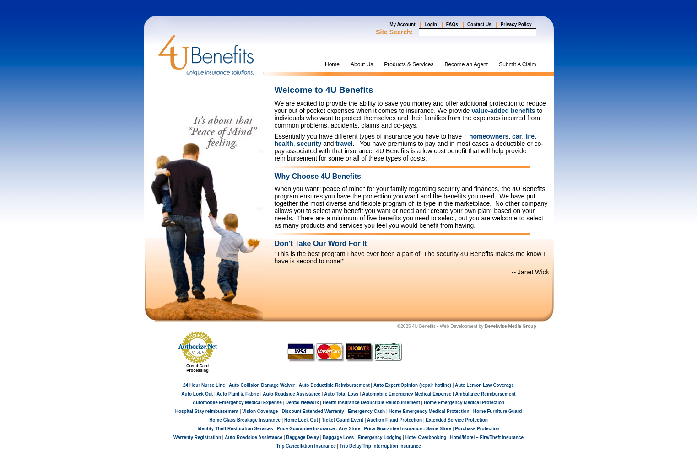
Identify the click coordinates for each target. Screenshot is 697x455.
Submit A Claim (517, 64)
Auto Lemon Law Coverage (484, 385)
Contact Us (479, 24)
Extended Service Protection (457, 420)
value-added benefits (503, 110)
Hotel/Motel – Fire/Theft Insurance (487, 437)
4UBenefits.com (206, 56)
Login (431, 24)
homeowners (488, 136)
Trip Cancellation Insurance (306, 446)
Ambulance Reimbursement (485, 393)
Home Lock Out (301, 420)
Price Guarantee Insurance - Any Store (318, 428)
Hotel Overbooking (425, 437)
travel (343, 143)
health (284, 143)
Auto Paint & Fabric (237, 393)
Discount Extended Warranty (313, 411)
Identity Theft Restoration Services (235, 428)
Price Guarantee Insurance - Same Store (407, 428)
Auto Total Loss (341, 393)
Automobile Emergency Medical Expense (406, 393)
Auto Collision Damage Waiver (262, 385)
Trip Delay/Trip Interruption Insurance (380, 446)
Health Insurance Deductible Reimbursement (371, 402)
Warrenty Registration (197, 437)
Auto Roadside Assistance (291, 393)
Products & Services (408, 64)
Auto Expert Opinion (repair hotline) (412, 385)
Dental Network (302, 402)
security (309, 143)
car (517, 136)
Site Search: (394, 32)
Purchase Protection (477, 428)
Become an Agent (466, 64)
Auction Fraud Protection (394, 420)
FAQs (452, 24)
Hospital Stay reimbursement (206, 411)
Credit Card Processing (197, 368)
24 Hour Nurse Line (204, 385)
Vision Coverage (260, 411)
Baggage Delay (302, 437)
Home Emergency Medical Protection (464, 402)
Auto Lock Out (197, 393)
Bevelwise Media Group (510, 326)
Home (332, 64)
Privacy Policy (516, 24)
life (530, 136)
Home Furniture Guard (497, 411)
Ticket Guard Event (342, 420)
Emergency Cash (366, 411)
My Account (402, 24)
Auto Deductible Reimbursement (334, 385)
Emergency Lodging (380, 437)
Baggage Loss (338, 437)
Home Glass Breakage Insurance (245, 420)
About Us (362, 64)
